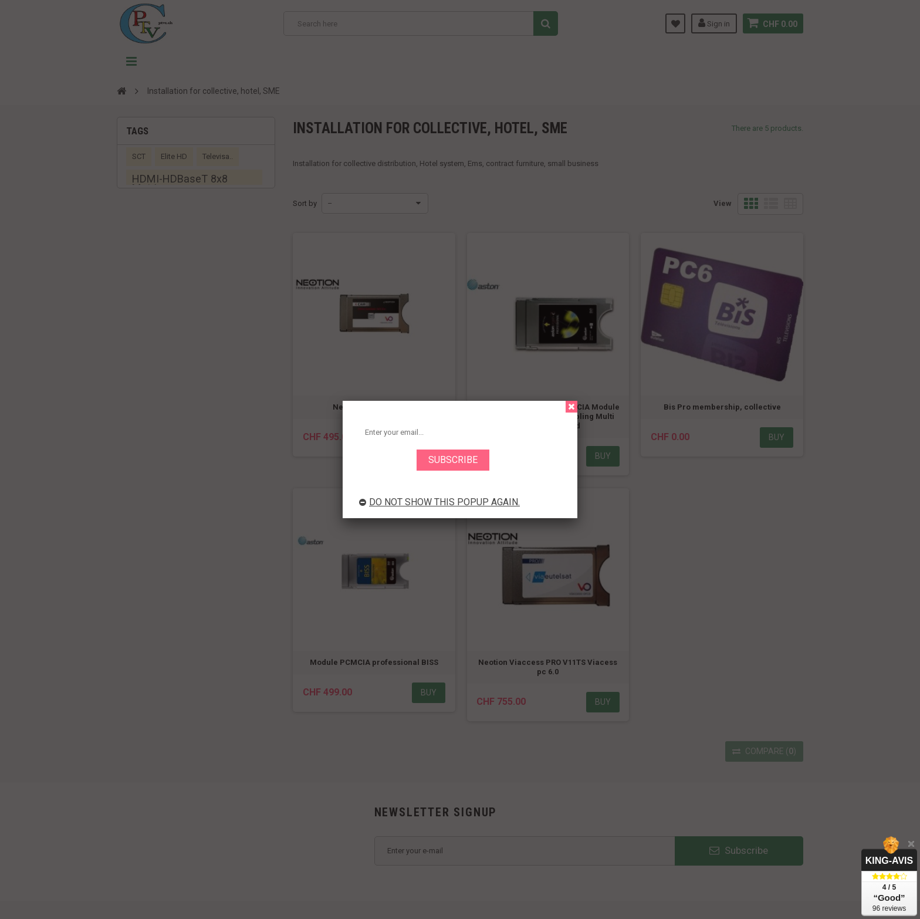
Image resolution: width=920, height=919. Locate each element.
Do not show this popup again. (439, 502)
